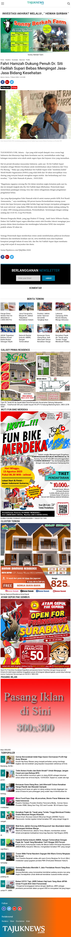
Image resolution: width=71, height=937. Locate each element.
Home (2, 60)
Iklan (28, 921)
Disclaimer (20, 921)
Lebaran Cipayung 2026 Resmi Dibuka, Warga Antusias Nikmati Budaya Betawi (62, 319)
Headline (8, 60)
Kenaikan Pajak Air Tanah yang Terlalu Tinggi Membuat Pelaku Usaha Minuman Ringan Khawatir (62, 340)
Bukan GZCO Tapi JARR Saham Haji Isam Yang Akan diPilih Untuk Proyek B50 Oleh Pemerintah (41, 882)
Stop (14, 87)
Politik (28, 60)
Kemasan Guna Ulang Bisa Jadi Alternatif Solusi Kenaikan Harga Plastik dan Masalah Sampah (44, 340)
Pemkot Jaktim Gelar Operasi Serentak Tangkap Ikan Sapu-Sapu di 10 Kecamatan (44, 319)
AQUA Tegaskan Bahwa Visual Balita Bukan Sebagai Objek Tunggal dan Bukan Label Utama (7, 341)
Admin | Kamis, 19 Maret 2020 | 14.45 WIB (13, 77)
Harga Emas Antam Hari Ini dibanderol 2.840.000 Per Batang (6, 318)
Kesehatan (15, 60)
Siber (12, 921)
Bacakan (5, 87)
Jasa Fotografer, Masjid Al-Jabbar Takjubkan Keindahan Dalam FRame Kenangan (26, 318)
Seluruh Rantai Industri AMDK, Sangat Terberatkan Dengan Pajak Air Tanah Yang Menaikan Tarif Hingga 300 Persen (41, 841)
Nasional (22, 60)
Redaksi (5, 921)
